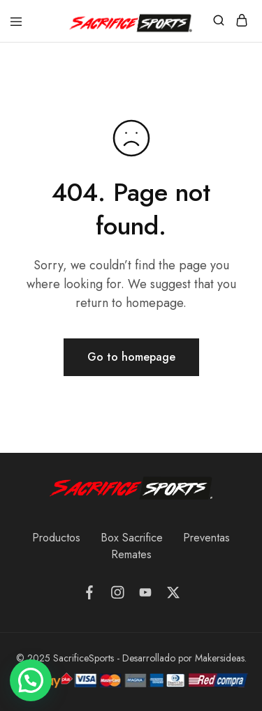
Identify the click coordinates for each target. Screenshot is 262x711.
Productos (56, 538)
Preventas (206, 538)
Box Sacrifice (132, 538)
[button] (31, 680)
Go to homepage (131, 357)
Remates (131, 554)
